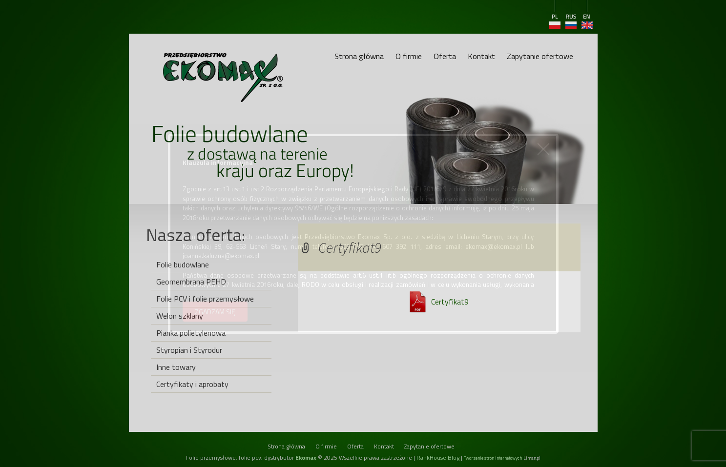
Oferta (445, 56)
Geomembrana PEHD (191, 281)
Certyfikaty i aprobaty (192, 384)
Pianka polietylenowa (191, 333)
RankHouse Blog (437, 457)
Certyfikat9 (450, 301)
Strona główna (359, 56)
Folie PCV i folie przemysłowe (205, 299)
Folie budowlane (182, 264)
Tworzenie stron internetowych (493, 458)
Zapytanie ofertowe (540, 56)
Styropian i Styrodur (189, 350)
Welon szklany (179, 316)
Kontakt (481, 56)
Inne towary (176, 367)
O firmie (408, 56)
